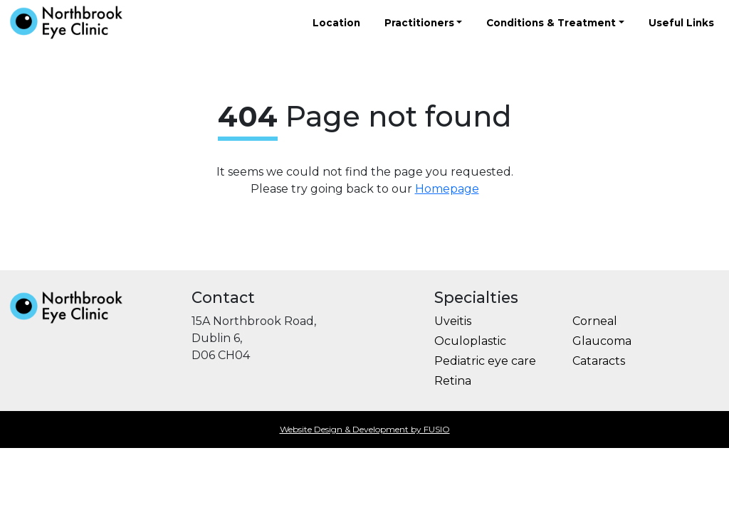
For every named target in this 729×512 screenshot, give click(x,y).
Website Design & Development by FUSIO (365, 429)
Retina (452, 381)
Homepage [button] (447, 189)
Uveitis (452, 321)
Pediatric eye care (485, 361)
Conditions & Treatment (551, 22)
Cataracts (598, 361)
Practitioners (419, 22)
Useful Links (681, 22)
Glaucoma (601, 341)
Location (336, 22)
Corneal (594, 321)
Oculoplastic (470, 341)
